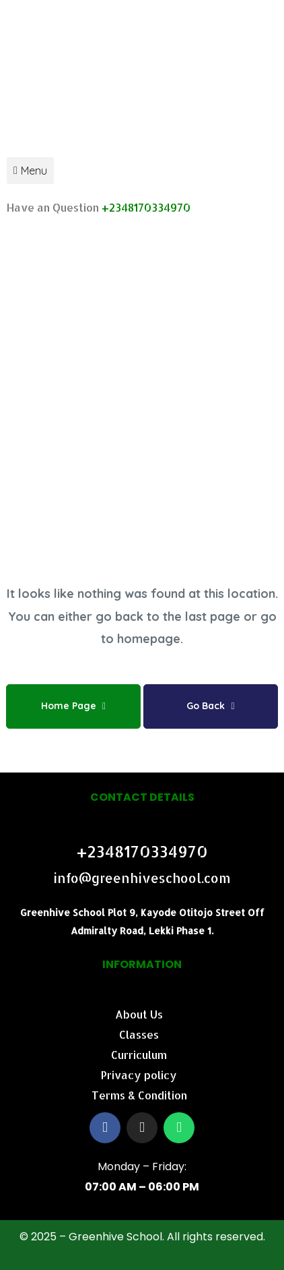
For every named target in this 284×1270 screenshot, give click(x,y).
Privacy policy (139, 1075)
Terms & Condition (139, 1095)
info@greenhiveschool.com (142, 878)
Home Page (73, 706)
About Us (139, 1014)
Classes (139, 1034)
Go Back (210, 706)
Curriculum (139, 1055)
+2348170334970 (146, 207)
